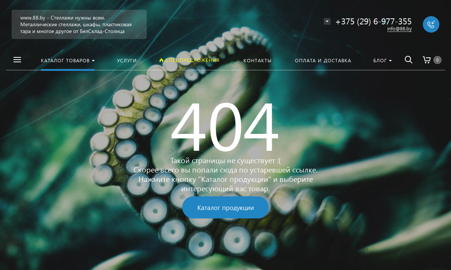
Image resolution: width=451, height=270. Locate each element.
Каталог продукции (225, 207)
